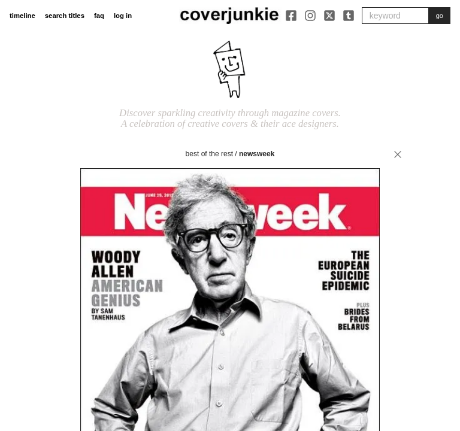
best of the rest (209, 154)
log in (123, 15)
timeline (22, 15)
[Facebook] (291, 16)
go (439, 15)
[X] (329, 16)
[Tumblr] (349, 16)
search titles (64, 15)
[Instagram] (310, 16)
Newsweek (256, 154)
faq (99, 15)
